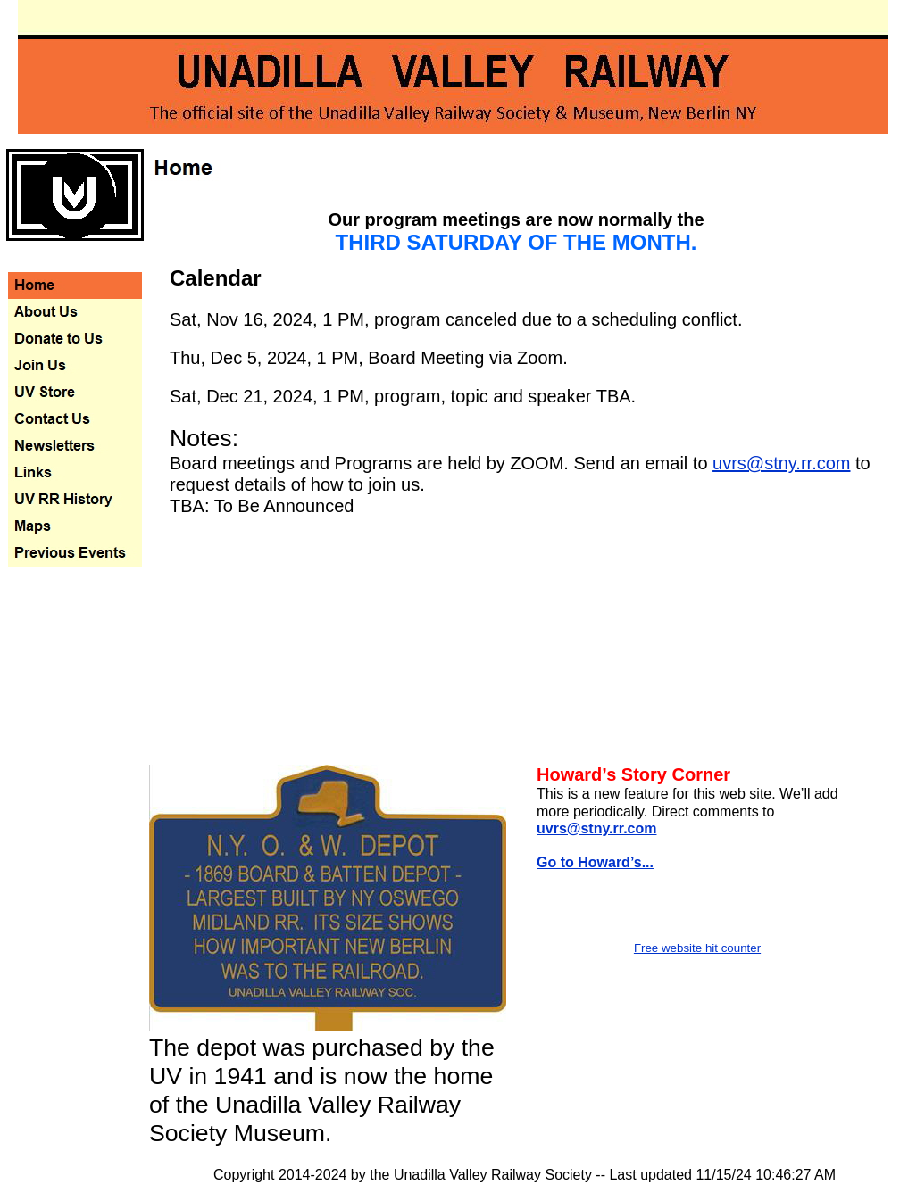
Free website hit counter (697, 948)
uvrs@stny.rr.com (781, 463)
